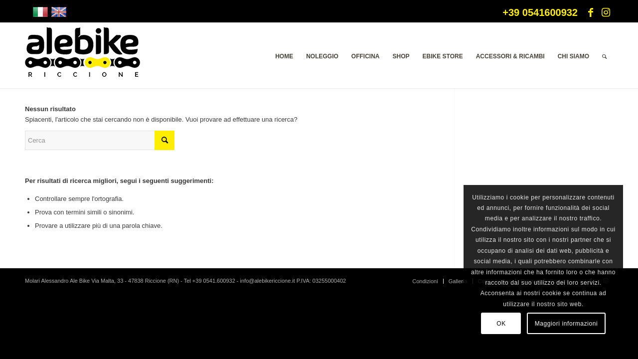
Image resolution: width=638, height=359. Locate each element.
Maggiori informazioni (566, 323)
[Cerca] (604, 56)
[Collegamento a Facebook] (590, 12)
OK (501, 323)
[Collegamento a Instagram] (605, 12)
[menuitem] (284, 56)
